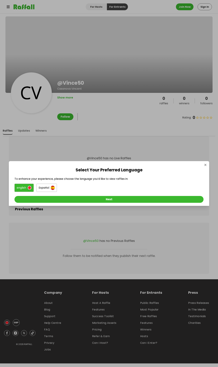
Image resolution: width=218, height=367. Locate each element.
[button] (71, 189)
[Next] (109, 200)
